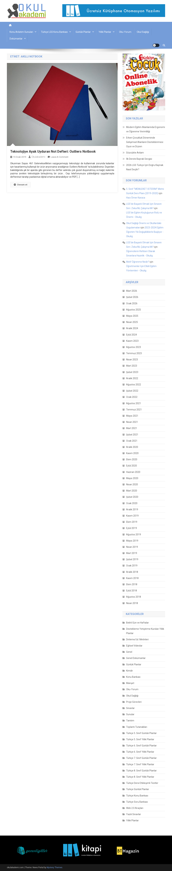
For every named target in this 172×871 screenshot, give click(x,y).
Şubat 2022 (132, 390)
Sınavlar (130, 708)
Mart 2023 (131, 365)
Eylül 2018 (131, 590)
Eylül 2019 (131, 528)
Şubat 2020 (132, 497)
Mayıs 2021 (132, 415)
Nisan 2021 (132, 422)
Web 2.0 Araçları (134, 808)
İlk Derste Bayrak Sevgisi (139, 159)
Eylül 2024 (131, 334)
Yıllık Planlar (105, 32)
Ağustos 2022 (133, 384)
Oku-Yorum (125, 32)
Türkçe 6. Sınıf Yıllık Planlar (140, 751)
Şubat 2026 (132, 297)
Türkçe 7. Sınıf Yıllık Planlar (140, 764)
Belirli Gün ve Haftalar (137, 622)
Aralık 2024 (132, 328)
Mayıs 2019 (132, 540)
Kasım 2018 (132, 578)
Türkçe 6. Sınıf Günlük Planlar (141, 745)
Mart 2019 (131, 553)
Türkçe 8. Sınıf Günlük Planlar (141, 770)
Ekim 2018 (131, 584)
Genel (129, 652)
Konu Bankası (133, 677)
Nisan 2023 (132, 359)
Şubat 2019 (132, 559)
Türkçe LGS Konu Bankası (54, 32)
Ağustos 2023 (133, 347)
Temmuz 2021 (134, 409)
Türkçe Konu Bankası (137, 795)
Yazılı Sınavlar (133, 814)
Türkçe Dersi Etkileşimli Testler (142, 783)
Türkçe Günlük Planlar (137, 789)
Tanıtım (130, 720)
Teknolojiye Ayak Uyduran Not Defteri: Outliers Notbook (53, 151)
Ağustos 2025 (133, 309)
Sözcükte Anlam (135, 152)
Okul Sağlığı (143, 32)
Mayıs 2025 (132, 316)
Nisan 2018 (132, 603)
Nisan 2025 (132, 322)
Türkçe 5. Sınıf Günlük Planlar (141, 733)
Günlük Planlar (83, 32)
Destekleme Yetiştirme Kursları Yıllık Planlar (145, 631)
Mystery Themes (54, 867)
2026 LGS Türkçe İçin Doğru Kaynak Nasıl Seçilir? (144, 167)
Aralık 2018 (132, 572)
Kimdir (129, 670)
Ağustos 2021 (133, 403)
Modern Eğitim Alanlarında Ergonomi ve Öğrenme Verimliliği (145, 129)
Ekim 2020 (131, 459)
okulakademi (38, 156)
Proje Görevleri (134, 702)
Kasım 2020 (132, 453)
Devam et (20, 184)
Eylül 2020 (131, 465)
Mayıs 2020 (132, 478)
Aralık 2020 (132, 447)
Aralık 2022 (132, 378)
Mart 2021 (131, 428)
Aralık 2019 (132, 509)
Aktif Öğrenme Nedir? (137, 261)
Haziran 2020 (133, 472)
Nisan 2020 (132, 484)
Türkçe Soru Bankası (137, 801)
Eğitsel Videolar (134, 645)
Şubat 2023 (132, 372)
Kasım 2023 (132, 341)
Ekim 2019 (131, 522)
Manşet (130, 683)
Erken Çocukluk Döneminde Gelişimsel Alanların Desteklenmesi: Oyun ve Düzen (145, 142)
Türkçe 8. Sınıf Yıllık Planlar (140, 776)
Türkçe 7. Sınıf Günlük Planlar (141, 758)
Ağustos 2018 (133, 596)
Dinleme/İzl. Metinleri (137, 639)
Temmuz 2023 (134, 353)
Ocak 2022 (131, 397)
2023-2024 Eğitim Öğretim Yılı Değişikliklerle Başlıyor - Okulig (144, 232)
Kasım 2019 (132, 515)
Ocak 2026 (131, 303)
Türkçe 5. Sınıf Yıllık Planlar (140, 739)
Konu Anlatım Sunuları (21, 32)
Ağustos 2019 (133, 534)
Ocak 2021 (131, 440)
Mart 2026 (131, 290)
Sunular (130, 714)
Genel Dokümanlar (136, 658)
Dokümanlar (16, 38)
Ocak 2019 (131, 565)
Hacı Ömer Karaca (135, 197)
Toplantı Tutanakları (136, 727)
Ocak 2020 (131, 503)
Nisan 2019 (132, 547)
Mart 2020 (131, 490)
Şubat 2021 (132, 434)
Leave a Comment (59, 157)
